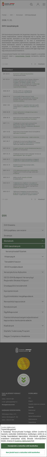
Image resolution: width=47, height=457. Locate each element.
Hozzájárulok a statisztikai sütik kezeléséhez (23, 446)
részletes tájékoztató (23, 441)
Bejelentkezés (37, 4)
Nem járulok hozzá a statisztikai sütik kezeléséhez (23, 452)
